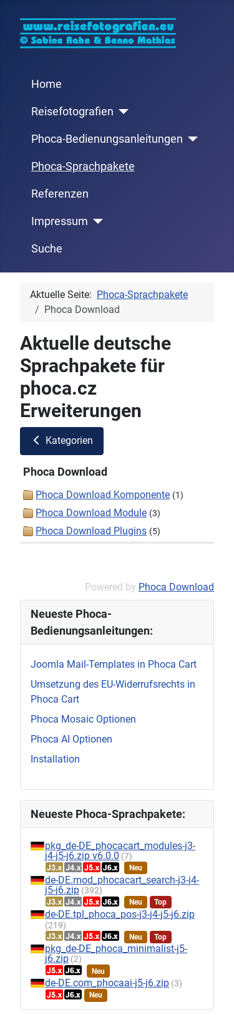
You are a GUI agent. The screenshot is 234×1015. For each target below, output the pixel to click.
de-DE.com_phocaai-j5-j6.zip (107, 983)
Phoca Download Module (91, 513)
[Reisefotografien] (121, 111)
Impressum (59, 221)
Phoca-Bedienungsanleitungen (107, 139)
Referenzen (60, 194)
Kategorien (62, 440)
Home (46, 84)
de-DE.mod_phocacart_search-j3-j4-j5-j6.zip (122, 885)
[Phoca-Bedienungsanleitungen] (190, 139)
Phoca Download (176, 587)
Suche (46, 249)
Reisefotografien (72, 111)
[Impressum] (96, 221)
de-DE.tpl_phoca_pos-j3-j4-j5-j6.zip (120, 914)
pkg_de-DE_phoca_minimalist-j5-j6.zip (116, 953)
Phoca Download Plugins (91, 531)
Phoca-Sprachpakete (83, 166)
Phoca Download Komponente (103, 495)
